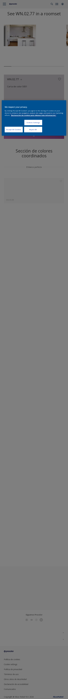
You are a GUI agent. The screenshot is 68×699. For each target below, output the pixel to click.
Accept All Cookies (13, 130)
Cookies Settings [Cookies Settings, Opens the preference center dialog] (33, 123)
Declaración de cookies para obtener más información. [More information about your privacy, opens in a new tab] (33, 115)
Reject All (33, 130)
